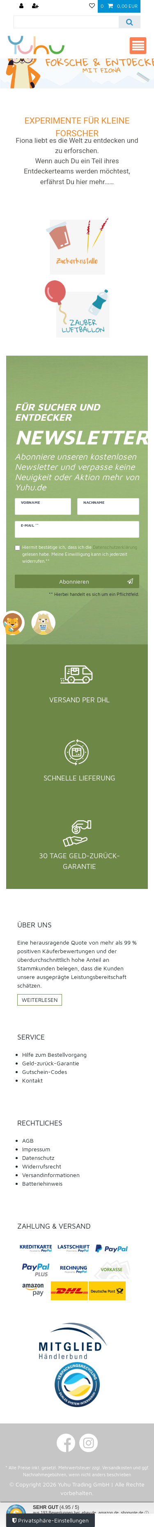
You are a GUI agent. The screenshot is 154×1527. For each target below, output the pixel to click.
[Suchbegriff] (66, 22)
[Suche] (129, 22)
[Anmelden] (22, 6)
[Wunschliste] (92, 6)
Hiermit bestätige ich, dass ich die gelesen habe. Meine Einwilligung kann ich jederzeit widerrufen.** (79, 554)
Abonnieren (96, 581)
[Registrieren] (36, 6)
